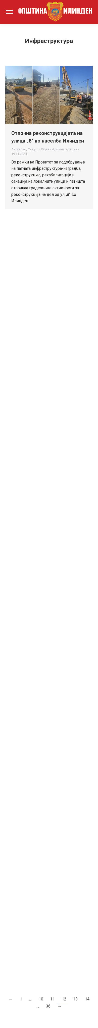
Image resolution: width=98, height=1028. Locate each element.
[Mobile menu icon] (9, 12)
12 (64, 999)
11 (52, 999)
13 (75, 999)
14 (87, 999)
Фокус (32, 149)
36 (48, 1006)
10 (41, 999)
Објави (59, 149)
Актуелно (18, 149)
